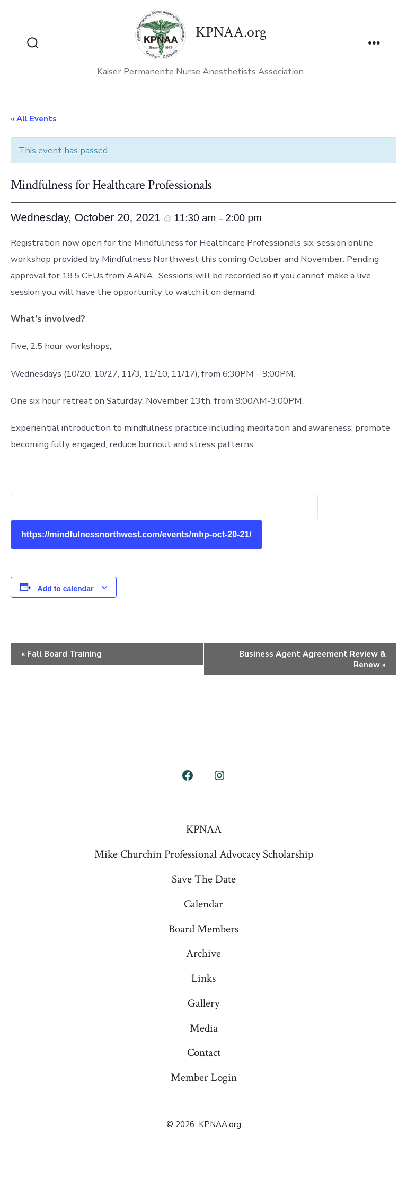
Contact (203, 1052)
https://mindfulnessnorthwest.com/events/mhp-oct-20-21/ (136, 534)
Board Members (203, 929)
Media (204, 1028)
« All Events (34, 119)
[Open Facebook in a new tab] (187, 775)
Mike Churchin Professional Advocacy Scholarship (203, 854)
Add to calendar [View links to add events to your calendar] (66, 588)
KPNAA (204, 829)
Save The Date (204, 879)
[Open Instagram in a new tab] (219, 775)
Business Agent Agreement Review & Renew (312, 659)
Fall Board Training (61, 654)
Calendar (203, 904)
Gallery (203, 1003)
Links (203, 978)
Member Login (204, 1077)
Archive (203, 953)
